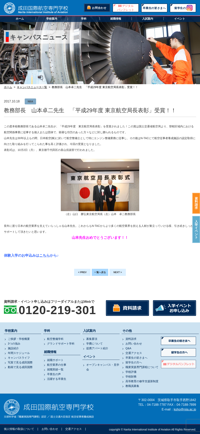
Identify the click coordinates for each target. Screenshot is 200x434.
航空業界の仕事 (56, 364)
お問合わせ (99, 7)
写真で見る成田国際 (20, 362)
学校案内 (51, 18)
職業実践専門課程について (141, 367)
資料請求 (196, 203)
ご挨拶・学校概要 (19, 338)
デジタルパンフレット (125, 7)
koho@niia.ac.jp (185, 409)
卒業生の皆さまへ (154, 8)
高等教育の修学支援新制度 (141, 381)
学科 (83, 18)
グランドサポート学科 (61, 343)
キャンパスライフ (19, 357)
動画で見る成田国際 (20, 367)
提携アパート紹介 (97, 348)
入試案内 (147, 18)
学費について (94, 343)
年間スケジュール (19, 353)
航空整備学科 (55, 338)
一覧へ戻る (100, 272)
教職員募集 (132, 386)
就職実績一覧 (55, 369)
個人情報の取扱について (19, 428)
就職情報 (115, 18)
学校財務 (130, 376)
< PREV (82, 272)
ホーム (20, 18)
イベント (179, 18)
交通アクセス (133, 353)
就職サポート (55, 360)
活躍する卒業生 (56, 378)
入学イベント (196, 229)
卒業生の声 (54, 374)
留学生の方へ (183, 8)
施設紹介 (13, 348)
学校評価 (130, 371)
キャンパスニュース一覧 (32, 87)
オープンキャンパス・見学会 (102, 367)
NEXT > (118, 272)
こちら (44, 255)
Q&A (128, 348)
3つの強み (14, 343)
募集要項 (91, 338)
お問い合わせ (133, 343)
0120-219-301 (57, 310)
